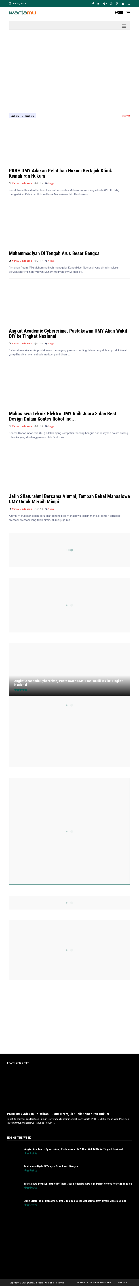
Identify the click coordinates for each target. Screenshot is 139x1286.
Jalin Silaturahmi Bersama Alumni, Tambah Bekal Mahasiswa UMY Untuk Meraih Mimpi (69, 499)
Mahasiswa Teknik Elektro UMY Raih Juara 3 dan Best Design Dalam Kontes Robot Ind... (62, 416)
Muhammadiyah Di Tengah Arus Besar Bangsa (54, 253)
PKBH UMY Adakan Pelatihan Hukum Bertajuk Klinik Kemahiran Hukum (60, 173)
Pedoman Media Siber (101, 1283)
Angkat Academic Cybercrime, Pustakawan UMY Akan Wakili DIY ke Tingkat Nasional (69, 333)
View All (126, 116)
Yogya (51, 183)
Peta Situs (122, 1283)
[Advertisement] (69, 65)
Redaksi (81, 1283)
